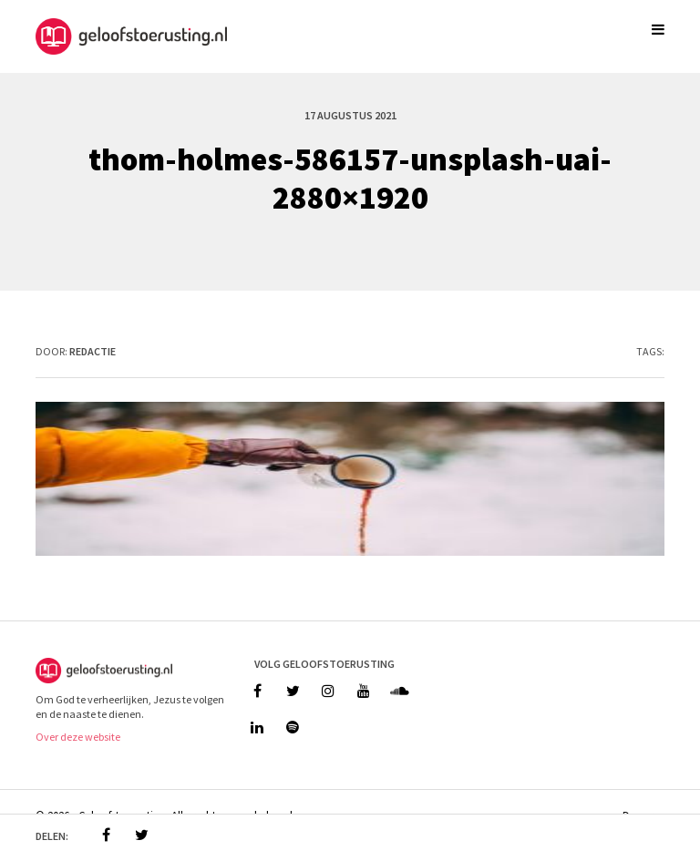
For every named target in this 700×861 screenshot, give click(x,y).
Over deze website (78, 736)
